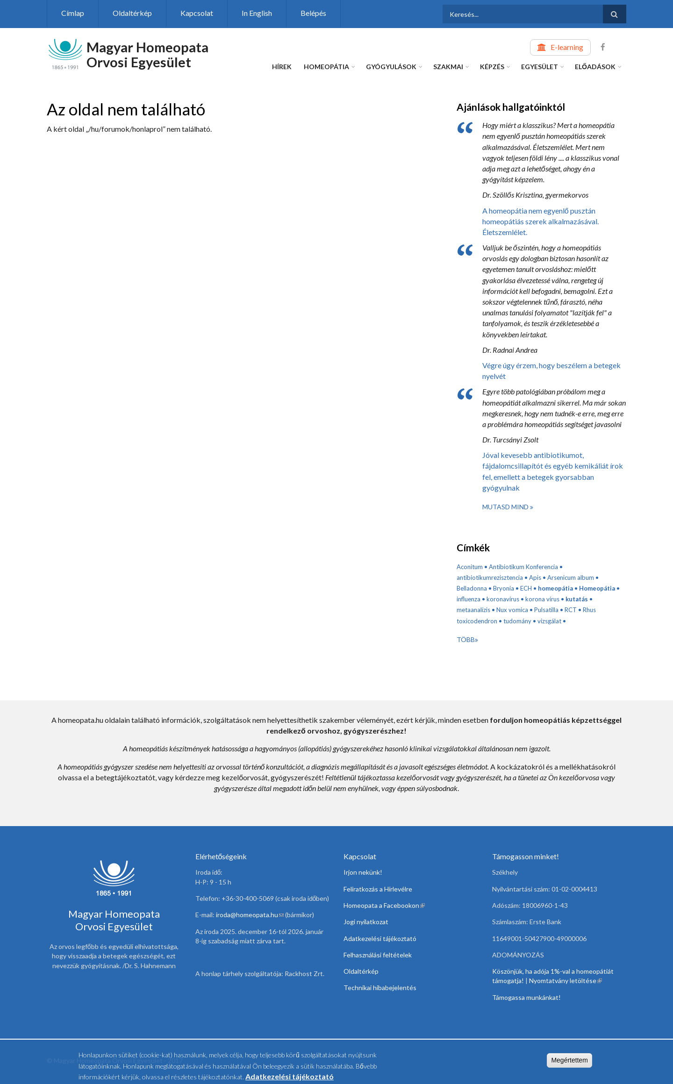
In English (257, 12)
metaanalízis (473, 609)
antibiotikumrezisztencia (490, 577)
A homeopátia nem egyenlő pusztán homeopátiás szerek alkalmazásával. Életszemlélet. (540, 221)
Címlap (72, 12)
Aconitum (470, 567)
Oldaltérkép (132, 12)
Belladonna (472, 588)
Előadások (595, 67)
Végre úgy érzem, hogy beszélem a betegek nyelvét (551, 370)
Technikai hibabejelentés (380, 987)
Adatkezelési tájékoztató (380, 938)
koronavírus (503, 599)
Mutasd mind (506, 507)
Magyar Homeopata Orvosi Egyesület (147, 54)
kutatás (577, 599)
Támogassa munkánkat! (526, 997)
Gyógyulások (391, 67)
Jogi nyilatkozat (366, 922)
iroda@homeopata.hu (250, 915)
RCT (571, 609)
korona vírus (542, 599)
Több (466, 639)
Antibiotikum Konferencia (523, 567)
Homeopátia (326, 67)
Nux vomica (512, 609)
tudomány (517, 621)
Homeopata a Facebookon (384, 905)
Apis (535, 577)
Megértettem (569, 1062)
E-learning (567, 47)
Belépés (313, 12)
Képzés (492, 67)
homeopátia (555, 588)
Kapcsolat (196, 12)
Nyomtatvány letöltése (565, 980)
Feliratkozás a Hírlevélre (378, 889)
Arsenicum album (570, 577)
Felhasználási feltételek (378, 955)
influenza (468, 599)
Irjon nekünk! (363, 872)
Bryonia (503, 588)
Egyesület (539, 67)
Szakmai (448, 67)
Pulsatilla (546, 609)
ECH (526, 588)
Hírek (282, 67)
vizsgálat (549, 621)
